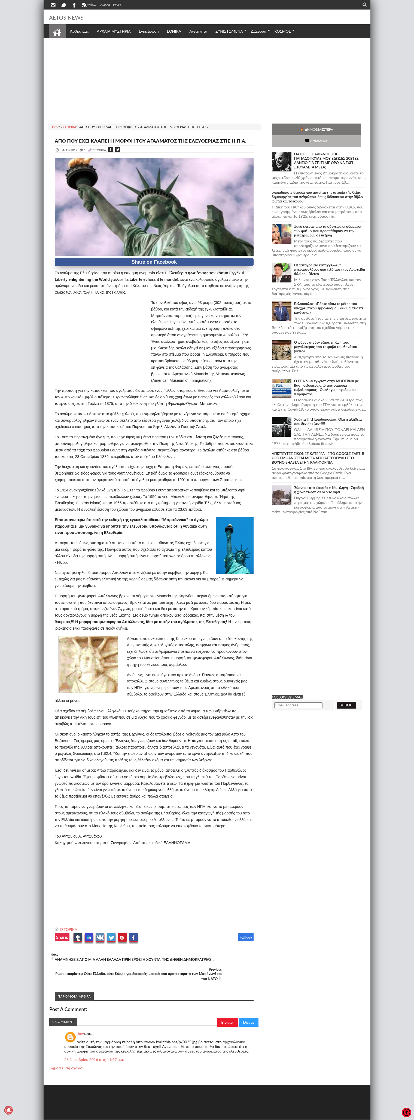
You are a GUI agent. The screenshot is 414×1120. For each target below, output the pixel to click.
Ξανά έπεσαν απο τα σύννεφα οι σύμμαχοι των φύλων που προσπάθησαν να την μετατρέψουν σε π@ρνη (327, 219)
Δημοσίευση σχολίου (66, 1059)
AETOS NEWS (71, 17)
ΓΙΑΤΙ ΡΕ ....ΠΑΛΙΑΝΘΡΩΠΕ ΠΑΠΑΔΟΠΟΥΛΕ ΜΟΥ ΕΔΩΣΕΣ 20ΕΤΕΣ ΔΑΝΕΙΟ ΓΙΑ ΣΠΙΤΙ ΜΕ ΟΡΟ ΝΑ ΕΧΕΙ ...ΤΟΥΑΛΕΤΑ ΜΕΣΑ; (326, 149)
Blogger (227, 1013)
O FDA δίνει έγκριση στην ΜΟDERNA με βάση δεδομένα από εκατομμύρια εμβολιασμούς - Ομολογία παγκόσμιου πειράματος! (326, 375)
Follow (245, 943)
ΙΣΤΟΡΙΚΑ (68, 936)
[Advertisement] (207, 80)
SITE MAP (126, 1115)
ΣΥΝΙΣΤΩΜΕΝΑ (229, 31)
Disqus (248, 1013)
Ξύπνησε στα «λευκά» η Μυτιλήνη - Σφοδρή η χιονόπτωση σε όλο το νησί (329, 478)
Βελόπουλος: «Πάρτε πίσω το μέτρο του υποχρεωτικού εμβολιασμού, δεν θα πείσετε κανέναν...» (328, 296)
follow (88, 5)
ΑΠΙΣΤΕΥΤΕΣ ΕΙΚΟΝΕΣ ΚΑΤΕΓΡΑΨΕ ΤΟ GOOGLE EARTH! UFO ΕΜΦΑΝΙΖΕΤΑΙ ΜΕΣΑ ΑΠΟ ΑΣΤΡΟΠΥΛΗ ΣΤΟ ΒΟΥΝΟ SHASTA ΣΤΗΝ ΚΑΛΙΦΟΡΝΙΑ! (318, 446)
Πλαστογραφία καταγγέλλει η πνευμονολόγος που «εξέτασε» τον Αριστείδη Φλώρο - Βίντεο (329, 257)
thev (80, 1025)
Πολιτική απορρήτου (151, 1115)
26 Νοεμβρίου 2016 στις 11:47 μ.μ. (94, 1051)
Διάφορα (258, 31)
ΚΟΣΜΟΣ (283, 31)
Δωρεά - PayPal (111, 5)
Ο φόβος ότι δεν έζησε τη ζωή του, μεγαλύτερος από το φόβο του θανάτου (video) (325, 334)
